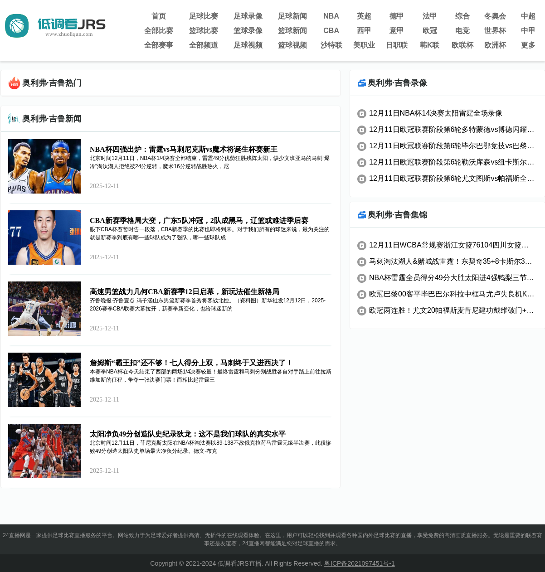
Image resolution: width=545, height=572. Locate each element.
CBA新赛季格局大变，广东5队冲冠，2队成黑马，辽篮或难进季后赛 (199, 220)
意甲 (396, 30)
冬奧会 (495, 16)
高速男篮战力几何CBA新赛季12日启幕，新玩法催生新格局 (184, 292)
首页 (158, 16)
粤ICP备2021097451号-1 (359, 563)
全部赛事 (158, 45)
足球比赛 (203, 16)
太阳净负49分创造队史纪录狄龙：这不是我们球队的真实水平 (188, 434)
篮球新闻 (292, 30)
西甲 (364, 30)
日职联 (397, 45)
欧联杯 (462, 45)
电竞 (462, 30)
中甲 (528, 30)
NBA (331, 16)
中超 (528, 16)
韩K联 (430, 45)
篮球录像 (248, 30)
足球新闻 (292, 16)
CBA (331, 30)
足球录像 (248, 16)
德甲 (396, 16)
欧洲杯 (495, 45)
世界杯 (495, 30)
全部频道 (203, 45)
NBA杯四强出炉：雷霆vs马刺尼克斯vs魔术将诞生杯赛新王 (183, 149)
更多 (528, 45)
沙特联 (331, 45)
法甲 (430, 16)
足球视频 (248, 45)
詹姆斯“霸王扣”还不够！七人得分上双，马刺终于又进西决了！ (191, 363)
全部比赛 (158, 30)
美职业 (364, 45)
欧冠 (430, 30)
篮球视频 (292, 45)
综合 (462, 16)
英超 (364, 16)
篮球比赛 (203, 30)
